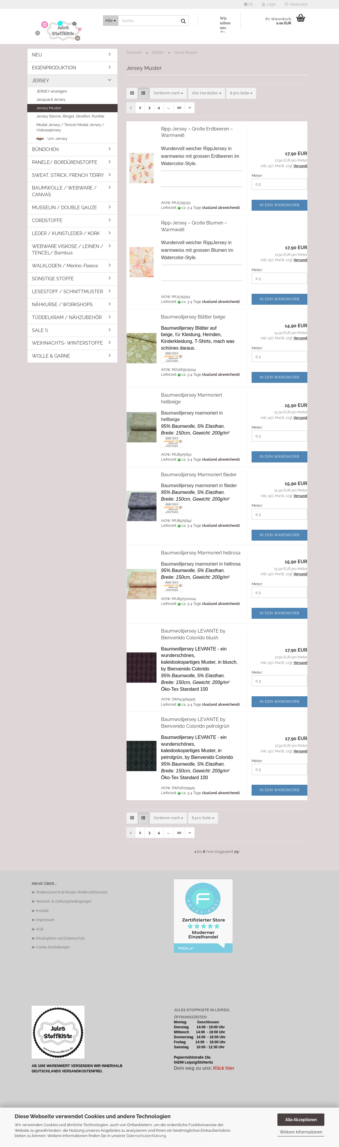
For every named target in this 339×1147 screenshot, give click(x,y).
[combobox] (168, 93)
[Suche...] (111, 20)
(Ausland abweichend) (221, 208)
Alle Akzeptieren (301, 1119)
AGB (39, 929)
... (168, 107)
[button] (248, 4)
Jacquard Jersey (50, 99)
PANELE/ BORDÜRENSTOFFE (64, 162)
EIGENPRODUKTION (54, 68)
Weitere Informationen (301, 1132)
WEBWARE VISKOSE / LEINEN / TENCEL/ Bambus (67, 250)
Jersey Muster (48, 108)
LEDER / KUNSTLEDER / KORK (66, 233)
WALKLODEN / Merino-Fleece (65, 266)
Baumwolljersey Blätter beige (193, 317)
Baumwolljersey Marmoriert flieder (199, 474)
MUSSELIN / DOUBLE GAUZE (64, 207)
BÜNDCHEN (45, 149)
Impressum (45, 920)
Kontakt (42, 911)
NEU (37, 55)
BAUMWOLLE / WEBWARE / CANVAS (64, 191)
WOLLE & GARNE (51, 356)
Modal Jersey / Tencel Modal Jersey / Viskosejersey (70, 128)
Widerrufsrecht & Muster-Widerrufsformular (72, 892)
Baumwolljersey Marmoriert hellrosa (200, 553)
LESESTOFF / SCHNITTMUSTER (67, 291)
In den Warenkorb (279, 205)
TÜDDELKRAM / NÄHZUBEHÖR (67, 317)
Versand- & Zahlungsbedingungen (63, 901)
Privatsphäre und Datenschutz (60, 938)
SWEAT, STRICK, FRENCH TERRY (68, 175)
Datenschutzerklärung (146, 1135)
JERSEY (40, 80)
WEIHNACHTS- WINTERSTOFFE (67, 343)
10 (179, 107)
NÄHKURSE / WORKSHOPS (62, 304)
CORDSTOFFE (47, 220)
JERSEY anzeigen (51, 91)
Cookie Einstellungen (53, 947)
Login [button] (269, 4)
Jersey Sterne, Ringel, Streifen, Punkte (70, 116)
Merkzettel (296, 4)
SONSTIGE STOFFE (53, 278)
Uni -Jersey (51, 139)
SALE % (40, 330)
